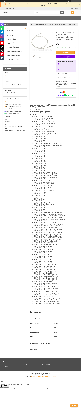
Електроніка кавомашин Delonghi (44, 24)
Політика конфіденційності (49, 376)
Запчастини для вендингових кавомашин (14, 52)
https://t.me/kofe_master (12, 108)
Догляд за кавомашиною (13, 59)
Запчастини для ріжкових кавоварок (13, 56)
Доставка (24, 364)
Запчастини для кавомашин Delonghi (14, 42)
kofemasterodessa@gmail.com (13, 104)
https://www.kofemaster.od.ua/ (13, 101)
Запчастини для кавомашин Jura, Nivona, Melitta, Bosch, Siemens (14, 47)
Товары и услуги (9, 28)
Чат (74, 405)
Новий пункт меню (10, 18)
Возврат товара (46, 364)
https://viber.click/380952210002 (13, 111)
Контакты (5, 366)
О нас (4, 364)
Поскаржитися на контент (37, 376)
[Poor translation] (6, 386)
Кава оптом (10, 35)
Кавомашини (10, 30)
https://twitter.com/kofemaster (16, 126)
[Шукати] (62, 12)
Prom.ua (48, 373)
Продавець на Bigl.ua (40, 374)
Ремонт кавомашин (12, 62)
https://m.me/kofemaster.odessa (13, 106)
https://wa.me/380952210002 (13, 113)
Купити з (65, 57)
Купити (65, 52)
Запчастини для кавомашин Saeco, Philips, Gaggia (14, 38)
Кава (8, 33)
